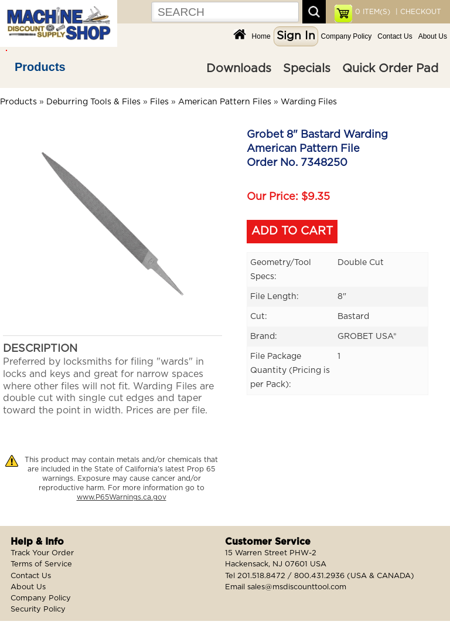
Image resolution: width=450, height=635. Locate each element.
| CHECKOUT (417, 11)
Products (40, 66)
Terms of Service (41, 564)
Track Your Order (42, 553)
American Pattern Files (224, 102)
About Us (432, 36)
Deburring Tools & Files (93, 102)
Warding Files (309, 102)
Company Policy (346, 36)
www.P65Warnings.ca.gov (121, 497)
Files (159, 102)
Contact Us (394, 36)
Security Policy (38, 609)
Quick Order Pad (390, 68)
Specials (306, 68)
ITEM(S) (372, 11)
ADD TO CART (292, 231)
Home (261, 36)
